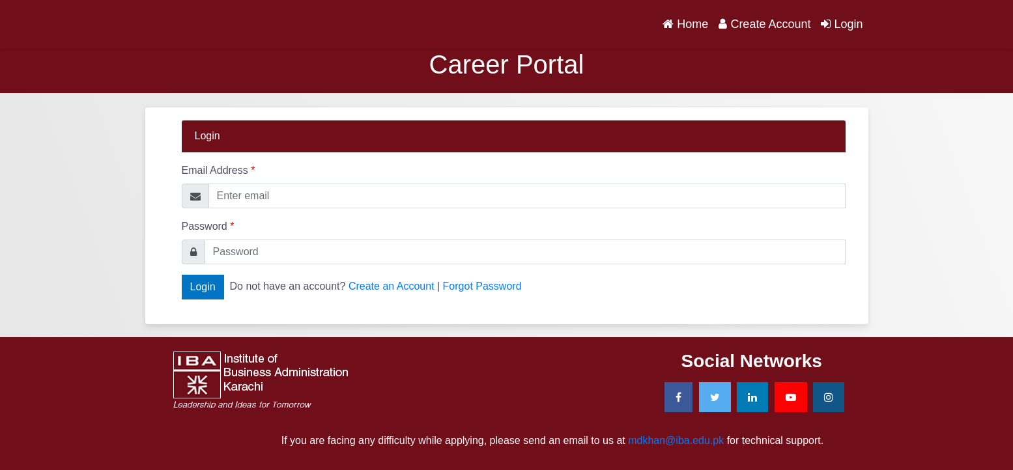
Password (208, 226)
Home (688, 23)
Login (842, 24)
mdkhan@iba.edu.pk (676, 440)
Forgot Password (482, 286)
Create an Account (392, 286)
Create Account (764, 24)
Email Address (218, 170)
